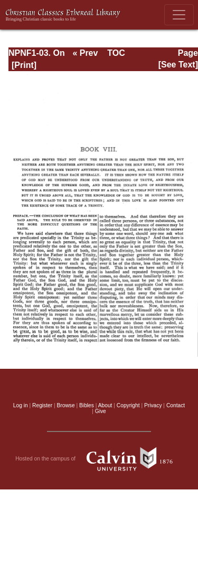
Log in (20, 405)
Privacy (153, 405)
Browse (66, 405)
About (105, 405)
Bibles (86, 405)
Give (100, 411)
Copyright (128, 405)
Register (42, 405)
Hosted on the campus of (99, 458)
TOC (116, 52)
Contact (175, 405)
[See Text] (178, 64)
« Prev (85, 52)
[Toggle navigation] (179, 14)
